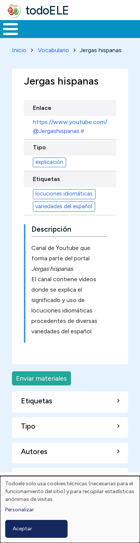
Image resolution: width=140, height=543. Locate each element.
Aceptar (22, 528)
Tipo (39, 147)
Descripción (51, 229)
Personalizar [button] (19, 510)
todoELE (47, 10)
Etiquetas (46, 178)
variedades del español (63, 206)
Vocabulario (53, 50)
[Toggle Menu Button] (10, 29)
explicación (49, 162)
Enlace (42, 107)
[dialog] (70, 509)
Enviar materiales (41, 378)
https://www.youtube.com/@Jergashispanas (70, 126)
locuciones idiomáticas (64, 193)
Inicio (19, 50)
